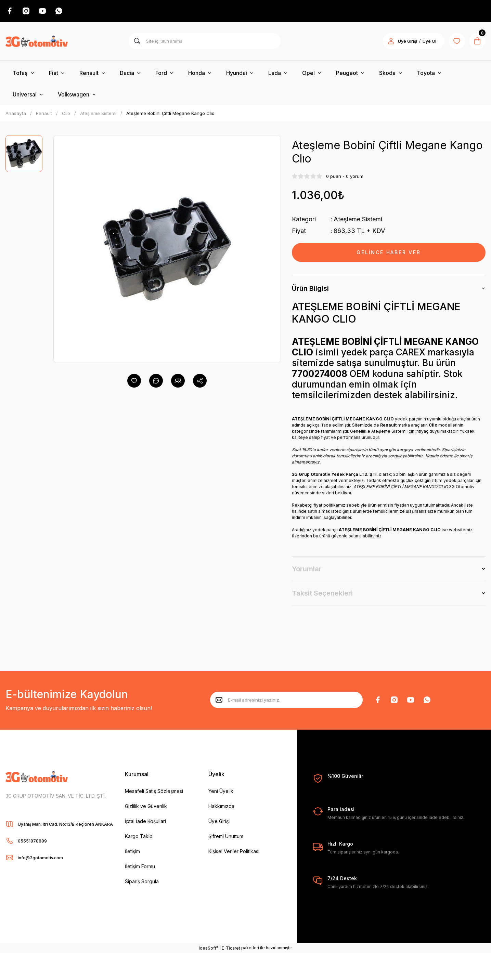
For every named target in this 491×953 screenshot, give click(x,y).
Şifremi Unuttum (225, 836)
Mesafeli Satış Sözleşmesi (154, 791)
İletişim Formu (140, 866)
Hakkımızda (221, 806)
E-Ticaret (231, 948)
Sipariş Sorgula (142, 881)
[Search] (204, 41)
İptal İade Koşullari (145, 821)
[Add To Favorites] (134, 381)
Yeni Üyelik (220, 791)
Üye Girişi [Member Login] (407, 41)
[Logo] (36, 41)
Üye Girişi (219, 821)
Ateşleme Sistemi (358, 219)
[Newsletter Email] (286, 700)
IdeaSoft (208, 948)
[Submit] (219, 700)
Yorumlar (307, 569)
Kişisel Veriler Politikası (233, 851)
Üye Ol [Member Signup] (429, 41)
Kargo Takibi (139, 836)
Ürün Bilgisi (310, 288)
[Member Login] (391, 41)
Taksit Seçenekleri (322, 593)
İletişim (132, 851)
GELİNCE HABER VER (389, 252)
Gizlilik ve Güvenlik (146, 806)
